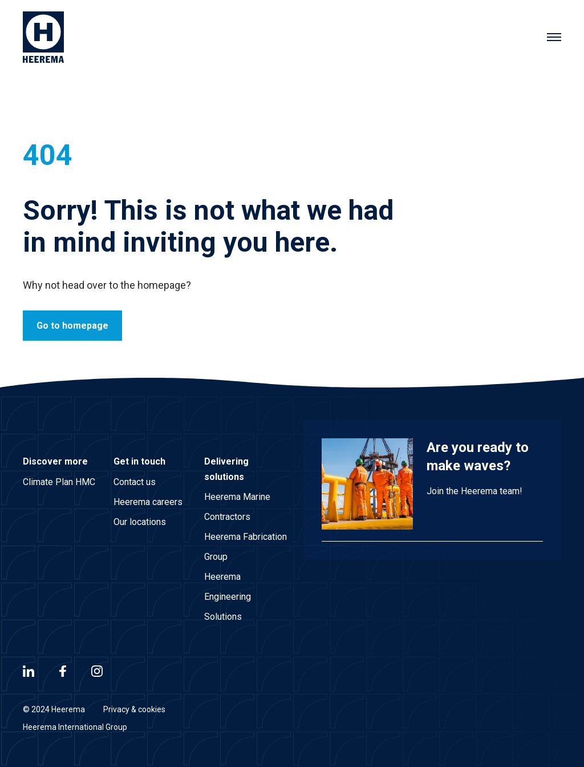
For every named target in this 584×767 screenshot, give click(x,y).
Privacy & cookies (134, 709)
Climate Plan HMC (59, 482)
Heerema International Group (75, 727)
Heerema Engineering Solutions (227, 596)
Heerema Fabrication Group (245, 546)
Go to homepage (72, 325)
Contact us (134, 482)
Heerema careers (147, 501)
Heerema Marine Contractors (237, 506)
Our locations (139, 521)
